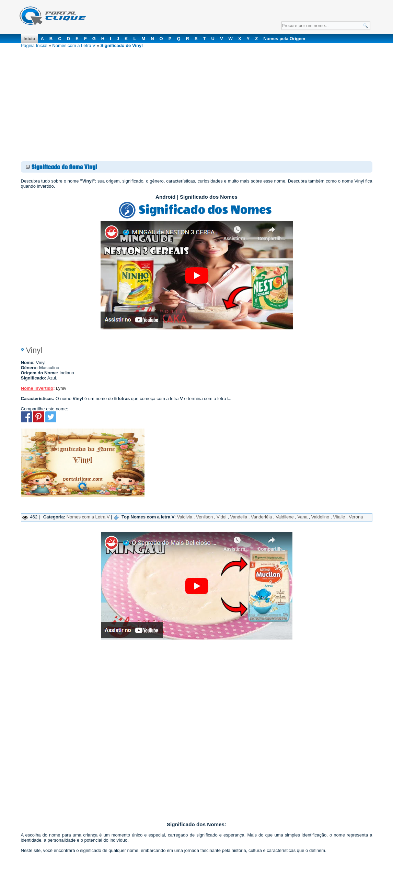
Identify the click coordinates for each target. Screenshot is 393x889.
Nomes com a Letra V (73, 45)
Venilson (204, 516)
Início (29, 38)
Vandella (238, 516)
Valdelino (320, 516)
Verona (356, 516)
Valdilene (285, 516)
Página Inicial (34, 45)
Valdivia (185, 516)
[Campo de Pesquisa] (326, 26)
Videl (222, 516)
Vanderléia (261, 516)
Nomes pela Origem (284, 38)
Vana (303, 516)
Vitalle (339, 516)
